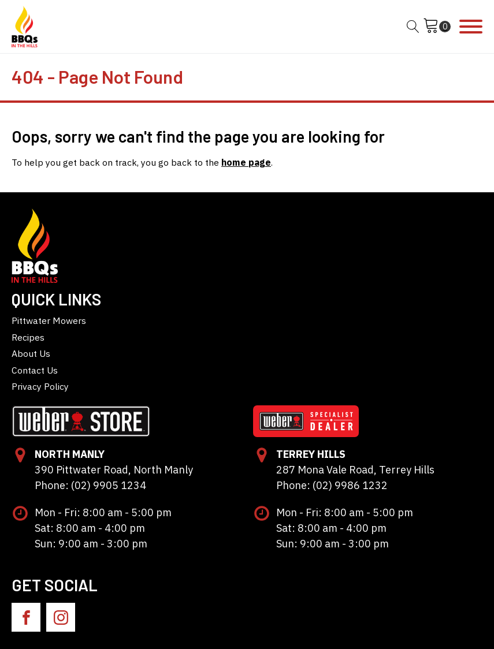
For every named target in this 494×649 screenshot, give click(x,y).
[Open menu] (470, 26)
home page (246, 162)
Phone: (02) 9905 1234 (90, 485)
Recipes (28, 337)
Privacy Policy (40, 386)
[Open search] (413, 26)
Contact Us (35, 370)
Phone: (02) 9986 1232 (332, 485)
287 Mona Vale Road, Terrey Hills (355, 469)
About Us (31, 353)
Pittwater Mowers (49, 320)
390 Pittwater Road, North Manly (114, 469)
